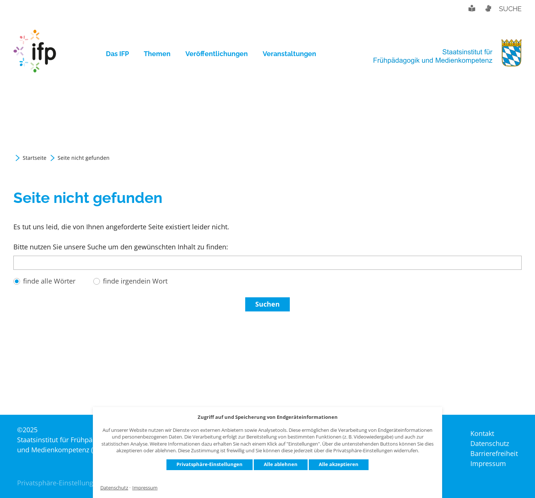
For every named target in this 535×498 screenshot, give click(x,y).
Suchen (267, 304)
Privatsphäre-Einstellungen (209, 464)
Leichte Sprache (472, 8)
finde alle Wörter (49, 281)
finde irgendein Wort (135, 281)
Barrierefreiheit (494, 453)
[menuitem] (121, 54)
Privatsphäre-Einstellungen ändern (71, 482)
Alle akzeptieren (339, 464)
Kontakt (482, 433)
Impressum (145, 488)
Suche (510, 9)
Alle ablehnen (281, 464)
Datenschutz (114, 488)
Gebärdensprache (488, 8)
